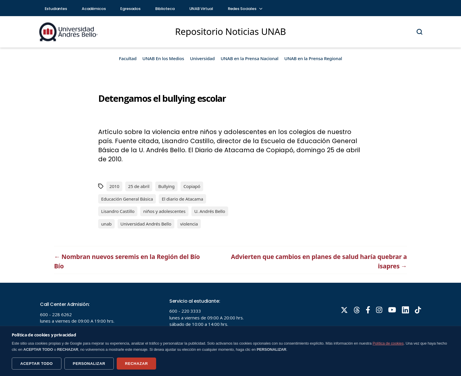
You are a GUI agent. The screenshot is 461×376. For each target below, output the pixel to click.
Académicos (94, 8)
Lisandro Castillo (117, 211)
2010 (114, 186)
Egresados (130, 8)
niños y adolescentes (164, 211)
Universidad (202, 58)
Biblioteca (165, 8)
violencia (189, 224)
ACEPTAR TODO (36, 363)
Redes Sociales (245, 8)
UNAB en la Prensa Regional (313, 58)
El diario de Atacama (182, 199)
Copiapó (191, 186)
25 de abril (139, 186)
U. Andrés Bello (209, 211)
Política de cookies (388, 343)
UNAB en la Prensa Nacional (249, 58)
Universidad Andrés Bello (146, 224)
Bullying (166, 186)
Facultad (128, 58)
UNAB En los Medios (163, 58)
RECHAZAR (136, 363)
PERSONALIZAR (89, 363)
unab (106, 224)
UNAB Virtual (201, 8)
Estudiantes (56, 8)
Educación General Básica (127, 199)
